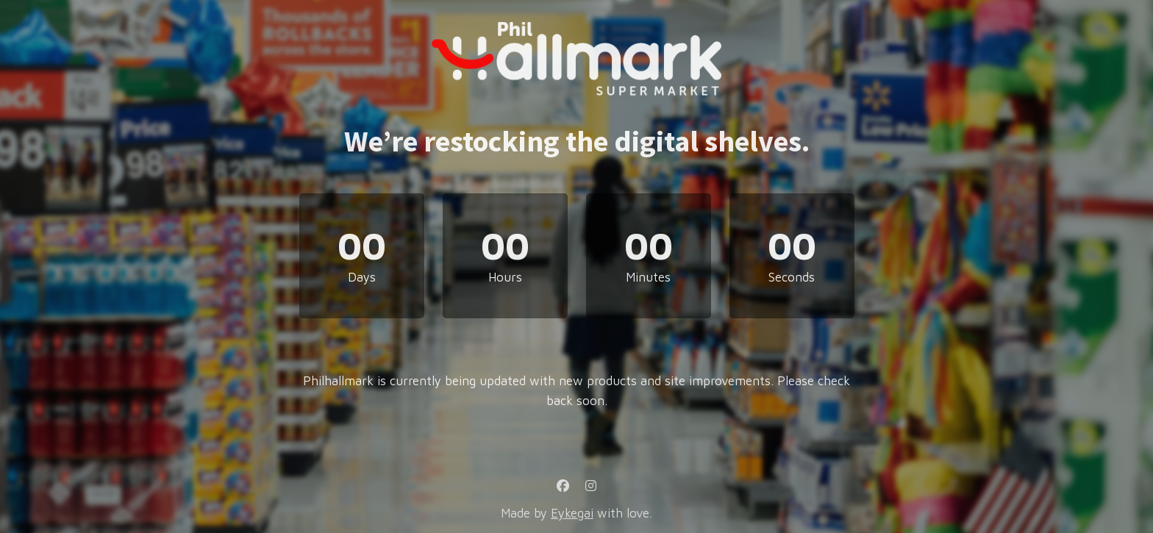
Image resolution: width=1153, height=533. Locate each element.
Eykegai (572, 513)
